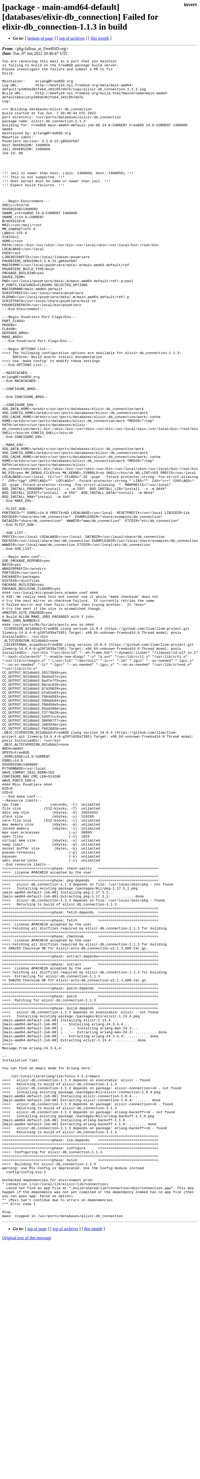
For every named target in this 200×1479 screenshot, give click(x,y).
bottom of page (40, 38)
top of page (37, 1460)
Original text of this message (26, 1469)
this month (100, 38)
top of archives (72, 38)
